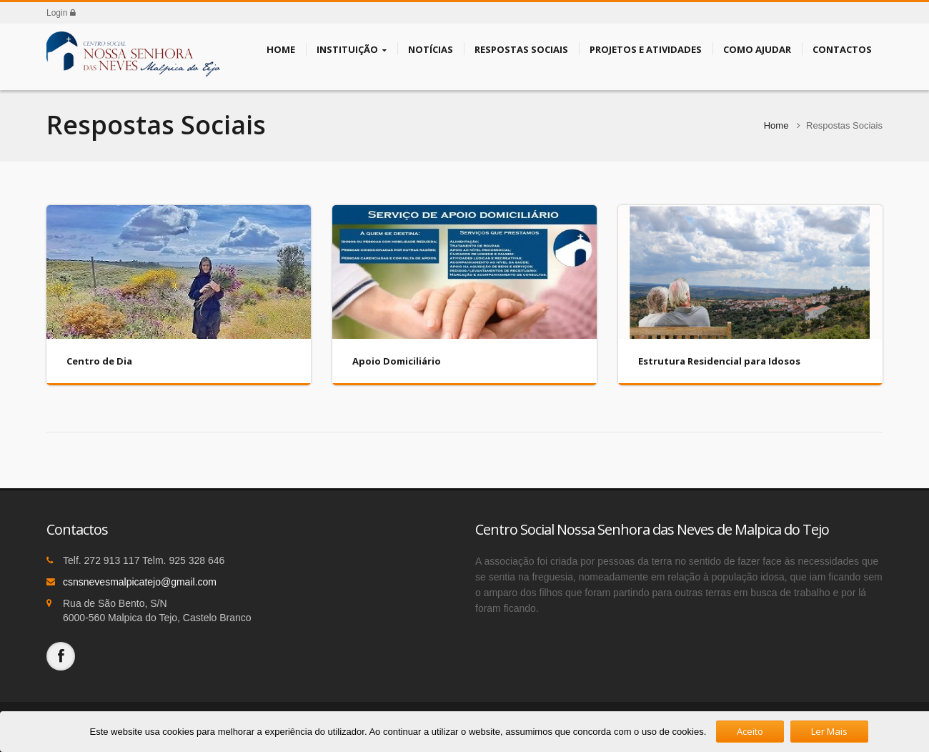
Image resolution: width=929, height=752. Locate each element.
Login (61, 13)
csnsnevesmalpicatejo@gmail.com (140, 582)
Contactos (842, 48)
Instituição (351, 49)
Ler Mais (829, 731)
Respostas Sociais (521, 48)
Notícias (430, 48)
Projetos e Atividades (645, 48)
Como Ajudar (757, 48)
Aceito (750, 731)
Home (281, 48)
